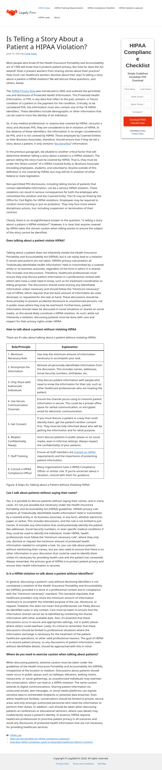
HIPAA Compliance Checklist (101, 7)
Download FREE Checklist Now (138, 121)
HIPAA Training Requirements (69, 7)
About (57, 17)
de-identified (63, 143)
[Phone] (138, 104)
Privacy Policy (138, 133)
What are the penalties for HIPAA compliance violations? (40, 738)
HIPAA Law (16, 735)
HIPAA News (44, 7)
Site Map (102, 763)
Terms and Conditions (83, 763)
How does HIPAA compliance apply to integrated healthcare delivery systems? (51, 742)
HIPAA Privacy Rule (24, 91)
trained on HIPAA (85, 452)
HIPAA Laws (44, 17)
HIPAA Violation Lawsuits (131, 7)
